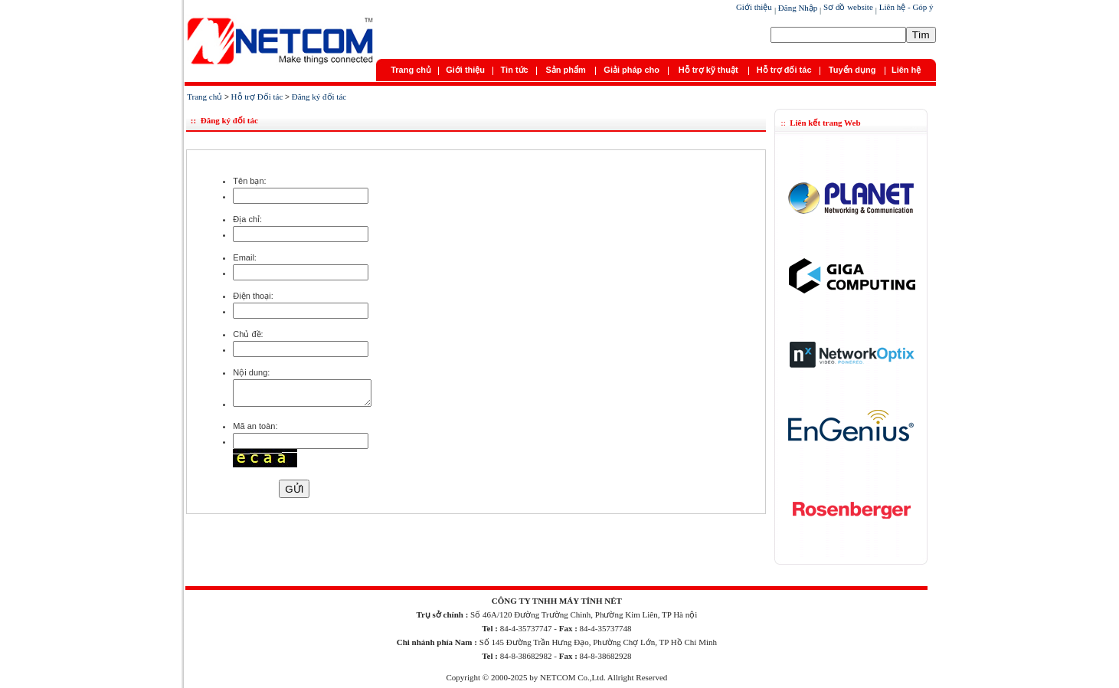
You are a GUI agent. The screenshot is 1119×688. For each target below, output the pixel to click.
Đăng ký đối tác (319, 96)
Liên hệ (906, 69)
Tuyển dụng (852, 69)
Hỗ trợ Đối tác (257, 96)
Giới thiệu (754, 6)
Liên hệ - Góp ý (905, 6)
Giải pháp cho (631, 69)
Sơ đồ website (846, 6)
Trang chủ (411, 69)
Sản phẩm (565, 69)
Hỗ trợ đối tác (784, 69)
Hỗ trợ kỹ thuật (708, 69)
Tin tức (514, 69)
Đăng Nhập (798, 7)
